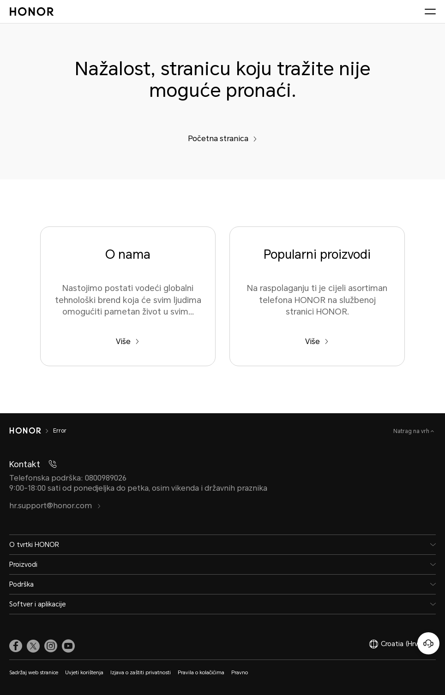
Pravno (239, 673)
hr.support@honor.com (55, 505)
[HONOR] (25, 430)
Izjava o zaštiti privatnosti (140, 673)
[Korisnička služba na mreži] (428, 643)
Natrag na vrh (412, 431)
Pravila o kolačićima (201, 673)
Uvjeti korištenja (84, 673)
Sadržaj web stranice (33, 673)
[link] (15, 646)
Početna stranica (222, 138)
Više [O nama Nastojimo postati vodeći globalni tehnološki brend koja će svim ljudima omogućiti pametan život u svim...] (127, 341)
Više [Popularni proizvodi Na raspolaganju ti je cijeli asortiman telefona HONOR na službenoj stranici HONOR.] (317, 341)
